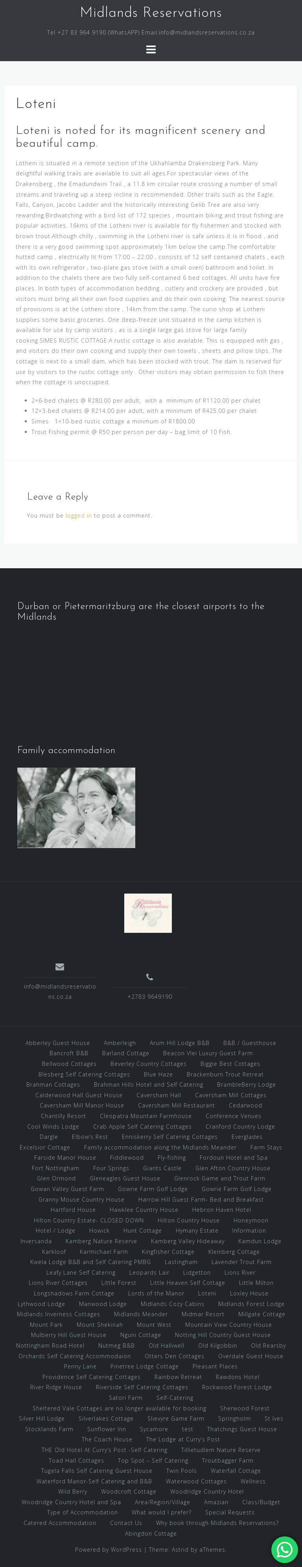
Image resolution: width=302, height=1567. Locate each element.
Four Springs (111, 1168)
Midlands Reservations (151, 13)
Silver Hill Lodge (42, 1418)
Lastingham (181, 1262)
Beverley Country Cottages (148, 1063)
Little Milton (256, 1282)
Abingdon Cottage (151, 1533)
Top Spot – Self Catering (153, 1460)
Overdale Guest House (251, 1356)
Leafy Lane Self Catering (81, 1272)
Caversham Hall (158, 1095)
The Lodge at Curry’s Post (183, 1439)
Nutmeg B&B (116, 1345)
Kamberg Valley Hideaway (188, 1241)
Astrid (180, 1549)
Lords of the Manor (156, 1293)
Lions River (240, 1272)
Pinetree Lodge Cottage (144, 1366)
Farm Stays (266, 1147)
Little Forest (118, 1282)
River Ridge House (56, 1387)
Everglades (247, 1136)
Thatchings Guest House (242, 1429)
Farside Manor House (65, 1157)
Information (249, 1230)
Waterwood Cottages (196, 1481)
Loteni (207, 1293)
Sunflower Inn (106, 1429)
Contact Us (126, 1523)
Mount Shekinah (100, 1324)
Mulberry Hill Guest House (69, 1335)
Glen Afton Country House (233, 1168)
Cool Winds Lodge (53, 1126)
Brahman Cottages (53, 1084)
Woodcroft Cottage (129, 1491)
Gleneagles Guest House (125, 1178)
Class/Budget (261, 1502)
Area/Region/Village (162, 1502)
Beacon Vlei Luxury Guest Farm (208, 1053)
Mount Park (46, 1324)
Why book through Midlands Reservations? (217, 1523)
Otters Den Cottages (174, 1356)
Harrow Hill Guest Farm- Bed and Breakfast (201, 1199)
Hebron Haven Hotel (221, 1209)
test (187, 1429)
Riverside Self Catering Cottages (142, 1387)
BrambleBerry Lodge (246, 1084)
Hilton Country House (189, 1220)
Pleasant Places (215, 1366)
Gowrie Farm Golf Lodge (153, 1189)
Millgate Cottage (261, 1314)
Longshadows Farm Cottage (74, 1293)
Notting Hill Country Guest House (223, 1335)
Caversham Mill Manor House (82, 1105)
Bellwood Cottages (69, 1063)
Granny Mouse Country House (82, 1199)
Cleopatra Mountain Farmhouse (146, 1116)
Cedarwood (245, 1105)
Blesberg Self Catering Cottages (84, 1074)
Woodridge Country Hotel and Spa (71, 1502)
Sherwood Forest (245, 1408)
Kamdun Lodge (260, 1241)
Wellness (253, 1481)
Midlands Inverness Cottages (58, 1314)
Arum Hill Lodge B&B (180, 1043)
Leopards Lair (149, 1272)
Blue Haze (158, 1074)
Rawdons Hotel (238, 1377)
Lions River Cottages (58, 1282)
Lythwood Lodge (41, 1304)
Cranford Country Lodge (240, 1126)
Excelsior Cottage (45, 1147)
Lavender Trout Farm (242, 1262)
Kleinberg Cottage (234, 1251)
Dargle (49, 1136)
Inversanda (36, 1241)
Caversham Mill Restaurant (176, 1105)
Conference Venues (233, 1116)
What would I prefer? (162, 1512)
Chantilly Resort (63, 1116)
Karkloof (54, 1251)
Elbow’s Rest (90, 1136)
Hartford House (73, 1209)
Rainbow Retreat (178, 1377)
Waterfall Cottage (236, 1470)
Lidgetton (197, 1272)
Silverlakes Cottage (106, 1418)
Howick (99, 1230)
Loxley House (249, 1293)
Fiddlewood (127, 1157)
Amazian (216, 1502)
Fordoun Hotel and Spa (234, 1157)
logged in (79, 515)
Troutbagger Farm (228, 1460)
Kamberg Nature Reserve (101, 1241)
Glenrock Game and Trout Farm (219, 1178)
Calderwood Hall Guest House (79, 1095)
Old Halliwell (166, 1345)
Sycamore (154, 1429)
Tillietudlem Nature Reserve (221, 1450)
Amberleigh (120, 1043)
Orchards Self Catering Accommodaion (74, 1356)
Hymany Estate (197, 1230)
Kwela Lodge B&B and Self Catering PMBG (90, 1262)
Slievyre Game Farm (175, 1418)
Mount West (154, 1324)
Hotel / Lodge (56, 1230)
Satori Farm (126, 1397)
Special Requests (230, 1512)
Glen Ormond (56, 1178)
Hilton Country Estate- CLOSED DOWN (89, 1220)
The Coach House (107, 1439)
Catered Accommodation (60, 1523)
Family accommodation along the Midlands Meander (160, 1147)
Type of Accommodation (82, 1512)
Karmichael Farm (104, 1251)
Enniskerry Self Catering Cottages (170, 1136)
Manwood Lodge (103, 1304)
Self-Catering (175, 1397)
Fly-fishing (172, 1157)
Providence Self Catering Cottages (91, 1377)
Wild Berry (72, 1491)
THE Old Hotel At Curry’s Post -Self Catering (105, 1450)
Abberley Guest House (58, 1043)
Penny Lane (80, 1366)
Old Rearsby (268, 1345)
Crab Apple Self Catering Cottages (142, 1126)
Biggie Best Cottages (230, 1063)
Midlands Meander (141, 1314)
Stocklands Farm (49, 1429)
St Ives (274, 1418)
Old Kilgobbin (217, 1345)
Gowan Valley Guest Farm (67, 1189)
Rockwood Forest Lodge (237, 1387)
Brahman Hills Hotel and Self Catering (148, 1084)
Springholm (234, 1418)
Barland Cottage (125, 1053)
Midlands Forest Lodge (251, 1304)
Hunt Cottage (142, 1230)
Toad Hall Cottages (76, 1460)
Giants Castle (162, 1168)
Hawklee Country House (144, 1209)
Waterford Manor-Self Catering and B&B (94, 1481)
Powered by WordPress (108, 1549)
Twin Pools (181, 1470)
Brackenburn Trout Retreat (225, 1074)
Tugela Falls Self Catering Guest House (97, 1470)
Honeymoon (251, 1220)
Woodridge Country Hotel (207, 1491)
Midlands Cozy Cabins (172, 1304)
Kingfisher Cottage (168, 1251)
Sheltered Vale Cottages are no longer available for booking (119, 1408)
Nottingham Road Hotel (50, 1345)
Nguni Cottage (140, 1335)
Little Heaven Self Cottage (187, 1282)
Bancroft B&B (69, 1053)
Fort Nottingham (55, 1168)
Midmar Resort (203, 1314)
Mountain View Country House (228, 1324)
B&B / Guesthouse (249, 1043)
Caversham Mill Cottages (231, 1095)
